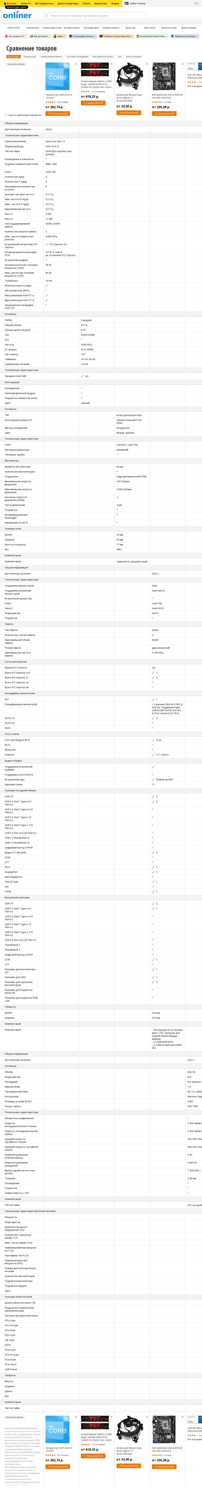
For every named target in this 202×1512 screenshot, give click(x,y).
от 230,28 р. (161, 107)
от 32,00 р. (124, 106)
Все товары (13, 56)
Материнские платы (103, 56)
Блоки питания (133, 56)
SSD (120, 56)
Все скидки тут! (14, 36)
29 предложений (128, 112)
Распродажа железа (81, 36)
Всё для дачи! (39, 36)
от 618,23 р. (90, 96)
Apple (58, 36)
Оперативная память (51, 56)
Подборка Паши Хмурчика (114, 36)
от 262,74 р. (54, 107)
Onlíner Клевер (137, 3)
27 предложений (164, 113)
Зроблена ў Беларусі (183, 36)
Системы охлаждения (77, 56)
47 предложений (57, 113)
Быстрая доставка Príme (150, 36)
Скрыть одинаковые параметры (25, 115)
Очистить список (16, 64)
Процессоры (30, 56)
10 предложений (93, 102)
